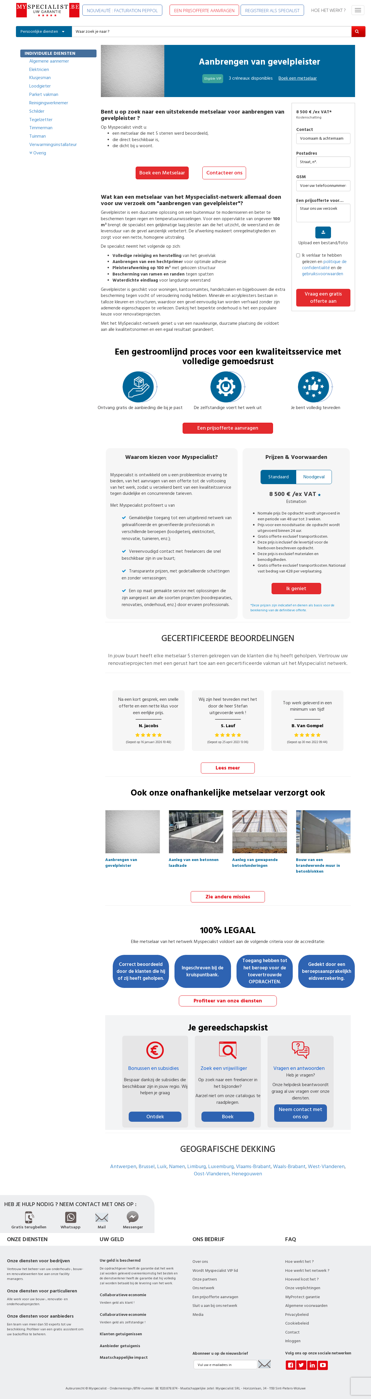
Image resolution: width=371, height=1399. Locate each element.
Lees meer (228, 767)
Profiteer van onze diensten (228, 1000)
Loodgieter (40, 86)
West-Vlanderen (326, 1165)
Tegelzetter (40, 119)
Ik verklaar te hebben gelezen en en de (321, 264)
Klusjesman (40, 77)
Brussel (147, 1165)
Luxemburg (221, 1165)
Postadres (306, 153)
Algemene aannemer (49, 61)
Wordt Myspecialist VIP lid (215, 1270)
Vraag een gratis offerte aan (323, 297)
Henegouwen (247, 1173)
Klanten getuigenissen (121, 1333)
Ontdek (155, 1115)
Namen (177, 1165)
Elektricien (39, 69)
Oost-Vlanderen (211, 1173)
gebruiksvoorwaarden (322, 274)
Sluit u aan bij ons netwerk (214, 1305)
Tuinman (37, 136)
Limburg (196, 1165)
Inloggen (293, 1340)
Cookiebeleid (297, 1322)
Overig (37, 153)
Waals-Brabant (289, 1165)
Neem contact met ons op (300, 1112)
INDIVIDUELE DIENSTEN (50, 53)
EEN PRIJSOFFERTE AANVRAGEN (204, 10)
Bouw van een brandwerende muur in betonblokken (318, 860)
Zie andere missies (227, 896)
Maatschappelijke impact (124, 1357)
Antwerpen (123, 1165)
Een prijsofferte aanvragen (227, 427)
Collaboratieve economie (123, 1294)
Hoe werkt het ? (299, 1261)
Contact (304, 130)
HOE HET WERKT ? (328, 10)
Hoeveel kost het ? (302, 1278)
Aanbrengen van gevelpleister (121, 860)
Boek (228, 1115)
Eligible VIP (212, 78)
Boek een (298, 78)
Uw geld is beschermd (120, 1260)
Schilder (36, 111)
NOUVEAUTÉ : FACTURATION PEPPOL (122, 10)
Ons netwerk (203, 1287)
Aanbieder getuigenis (120, 1345)
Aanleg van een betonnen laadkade (194, 860)
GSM (301, 177)
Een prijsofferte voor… (319, 201)
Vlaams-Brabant (253, 1165)
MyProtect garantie (302, 1296)
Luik (162, 1165)
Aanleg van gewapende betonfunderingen (255, 860)
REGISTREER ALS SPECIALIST (272, 10)
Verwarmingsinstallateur (53, 144)
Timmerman (40, 128)
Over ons (200, 1261)
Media (197, 1314)
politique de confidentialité (324, 265)
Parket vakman (43, 94)
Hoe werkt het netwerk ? (307, 1270)
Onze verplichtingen (302, 1287)
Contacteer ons (224, 172)
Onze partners (204, 1278)
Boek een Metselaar (162, 172)
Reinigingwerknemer (48, 103)
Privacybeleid (297, 1314)
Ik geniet (296, 588)
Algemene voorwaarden (306, 1305)
